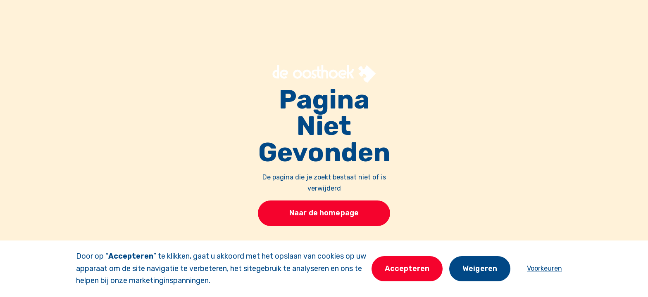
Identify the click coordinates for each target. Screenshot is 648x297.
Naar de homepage (324, 212)
